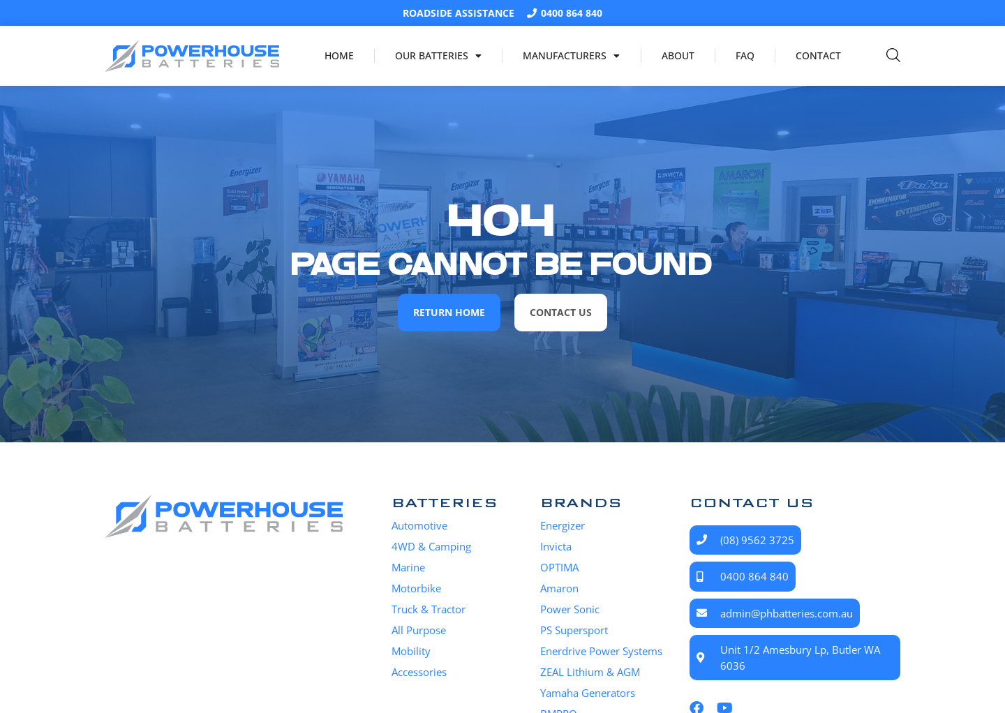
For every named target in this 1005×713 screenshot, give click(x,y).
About (678, 55)
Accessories (419, 672)
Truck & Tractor (429, 609)
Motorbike (416, 588)
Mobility (411, 651)
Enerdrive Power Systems (601, 651)
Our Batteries (438, 56)
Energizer (562, 525)
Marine (408, 567)
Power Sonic (570, 609)
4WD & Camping (431, 546)
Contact (818, 55)
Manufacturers (571, 56)
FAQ (745, 55)
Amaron (559, 588)
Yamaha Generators (587, 693)
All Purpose (419, 630)
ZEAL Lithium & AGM (590, 672)
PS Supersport (574, 630)
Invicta (556, 546)
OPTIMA (559, 567)
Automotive (419, 525)
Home (339, 55)
